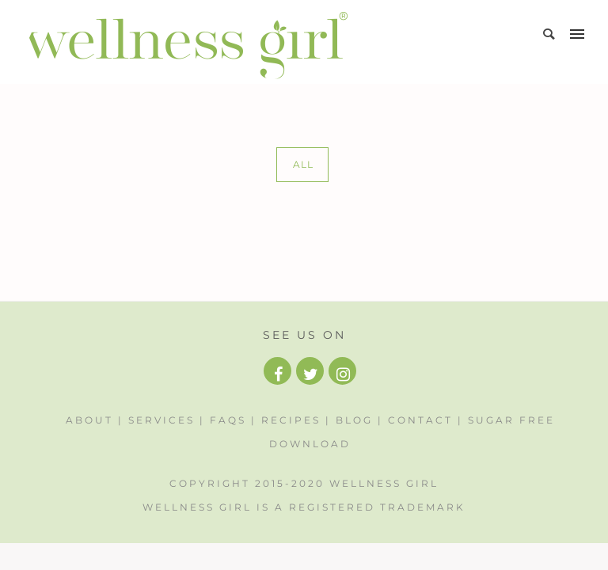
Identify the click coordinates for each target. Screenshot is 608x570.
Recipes (291, 420)
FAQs (228, 420)
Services (161, 420)
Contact (420, 420)
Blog (354, 420)
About (89, 420)
